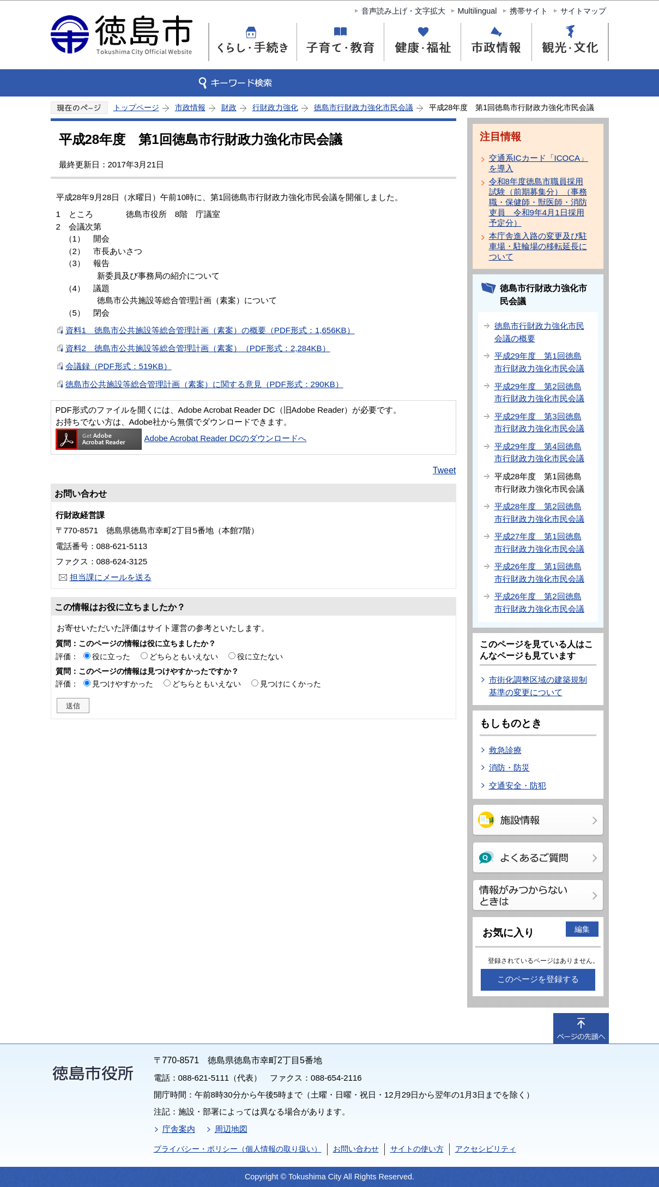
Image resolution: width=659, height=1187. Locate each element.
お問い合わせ (356, 1148)
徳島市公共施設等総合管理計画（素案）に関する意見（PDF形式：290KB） (204, 384)
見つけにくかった (290, 683)
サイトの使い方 (417, 1148)
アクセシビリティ (485, 1148)
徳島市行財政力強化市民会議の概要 (539, 332)
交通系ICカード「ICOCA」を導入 (539, 163)
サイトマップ (583, 11)
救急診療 (505, 750)
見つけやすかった (122, 683)
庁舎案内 (178, 1129)
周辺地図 (231, 1129)
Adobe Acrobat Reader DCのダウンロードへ (181, 438)
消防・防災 (509, 767)
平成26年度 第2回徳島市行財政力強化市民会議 (539, 602)
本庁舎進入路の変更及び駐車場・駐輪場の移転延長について (538, 246)
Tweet (444, 470)
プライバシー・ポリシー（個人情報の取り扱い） (238, 1148)
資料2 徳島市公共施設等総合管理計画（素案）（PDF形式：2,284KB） (197, 348)
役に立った (111, 656)
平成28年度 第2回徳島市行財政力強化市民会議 (539, 512)
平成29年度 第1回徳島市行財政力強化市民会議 (539, 362)
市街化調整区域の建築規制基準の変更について (538, 686)
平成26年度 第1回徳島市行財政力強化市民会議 (539, 572)
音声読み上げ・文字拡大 (403, 11)
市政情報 (190, 107)
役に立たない (260, 656)
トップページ (136, 107)
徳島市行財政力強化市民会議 (363, 107)
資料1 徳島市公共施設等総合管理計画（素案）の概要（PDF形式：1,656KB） (210, 330)
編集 (582, 929)
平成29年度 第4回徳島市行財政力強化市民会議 (539, 452)
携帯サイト (529, 11)
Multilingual (477, 11)
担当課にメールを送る (111, 577)
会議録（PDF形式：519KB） (118, 366)
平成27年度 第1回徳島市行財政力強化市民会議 (539, 542)
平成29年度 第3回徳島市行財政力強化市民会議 (539, 422)
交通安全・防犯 (517, 785)
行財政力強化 (275, 107)
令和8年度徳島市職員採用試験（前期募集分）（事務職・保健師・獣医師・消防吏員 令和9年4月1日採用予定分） (538, 202)
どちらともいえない (183, 656)
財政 (229, 107)
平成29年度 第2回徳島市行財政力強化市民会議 (539, 392)
